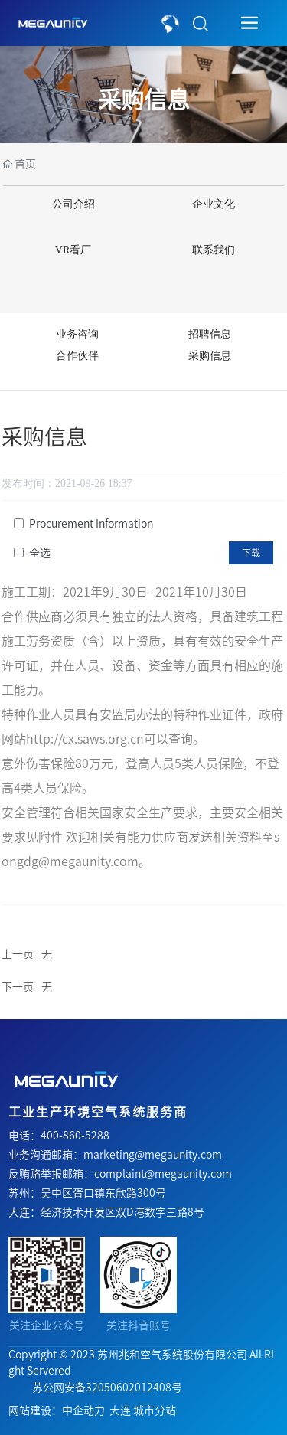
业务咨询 (77, 334)
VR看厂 (73, 250)
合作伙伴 (77, 355)
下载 (251, 552)
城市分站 (154, 1410)
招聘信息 (209, 334)
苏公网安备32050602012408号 (107, 1387)
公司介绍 (73, 204)
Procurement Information (91, 523)
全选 (40, 553)
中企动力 (83, 1410)
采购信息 (144, 99)
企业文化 (213, 204)
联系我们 (213, 250)
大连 (120, 1410)
